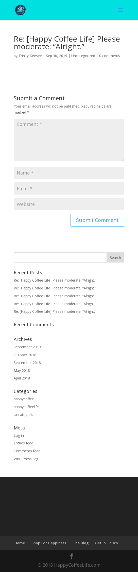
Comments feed (27, 450)
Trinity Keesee (30, 55)
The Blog (81, 543)
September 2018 (27, 362)
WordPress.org (26, 458)
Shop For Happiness (48, 543)
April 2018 (22, 378)
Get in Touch (106, 543)
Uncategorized (83, 55)
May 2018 (22, 370)
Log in (19, 435)
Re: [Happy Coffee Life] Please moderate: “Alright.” (55, 280)
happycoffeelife (26, 406)
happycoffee (24, 398)
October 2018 (25, 354)
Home (19, 543)
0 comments (109, 55)
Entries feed (23, 443)
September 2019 (27, 346)
